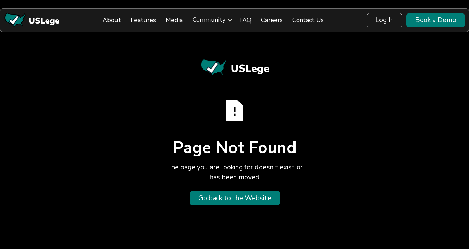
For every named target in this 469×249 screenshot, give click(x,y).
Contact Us (308, 20)
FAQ (245, 20)
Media (174, 20)
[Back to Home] (31, 20)
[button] (209, 20)
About (112, 20)
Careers (272, 20)
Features (143, 20)
